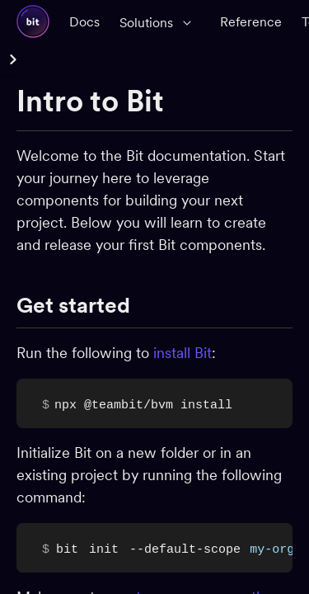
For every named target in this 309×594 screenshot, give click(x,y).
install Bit (182, 352)
